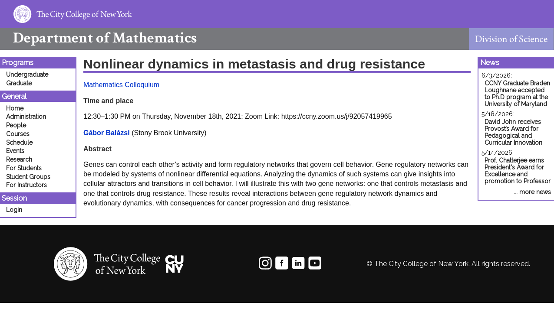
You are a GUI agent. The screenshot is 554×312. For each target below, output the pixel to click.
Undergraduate (27, 74)
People (16, 125)
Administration (26, 116)
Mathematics (98, 38)
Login (14, 209)
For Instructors (26, 185)
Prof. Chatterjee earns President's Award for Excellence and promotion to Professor (518, 171)
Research (19, 159)
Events (15, 150)
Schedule (19, 142)
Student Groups (28, 176)
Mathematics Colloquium (121, 84)
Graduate (19, 83)
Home (14, 108)
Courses (18, 133)
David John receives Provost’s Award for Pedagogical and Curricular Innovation (513, 132)
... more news (532, 191)
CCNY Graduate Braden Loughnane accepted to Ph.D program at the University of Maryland (517, 93)
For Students (24, 168)
